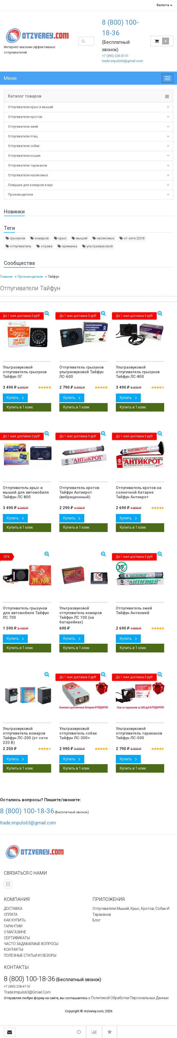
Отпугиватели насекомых (28, 175)
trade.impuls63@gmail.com (122, 61)
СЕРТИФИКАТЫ (17, 938)
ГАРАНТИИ (13, 926)
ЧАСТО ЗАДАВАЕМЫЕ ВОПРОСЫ (31, 944)
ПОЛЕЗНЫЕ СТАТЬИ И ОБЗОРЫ (30, 955)
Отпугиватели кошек (24, 156)
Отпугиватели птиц (23, 136)
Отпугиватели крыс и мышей (30, 107)
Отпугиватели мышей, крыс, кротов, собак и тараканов (130, 911)
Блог (96, 920)
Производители (20, 194)
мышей (79, 238)
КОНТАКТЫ (13, 949)
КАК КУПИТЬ (15, 920)
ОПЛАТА (10, 914)
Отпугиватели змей (23, 126)
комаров (39, 238)
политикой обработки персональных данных (130, 998)
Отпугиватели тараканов (27, 165)
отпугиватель (18, 246)
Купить (15, 398)
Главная (6, 276)
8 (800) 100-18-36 (27, 811)
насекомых (103, 238)
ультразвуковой (97, 246)
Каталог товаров (24, 96)
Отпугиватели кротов (25, 117)
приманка (67, 246)
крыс (60, 238)
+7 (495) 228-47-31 (115, 56)
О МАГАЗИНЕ (15, 932)
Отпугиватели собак (24, 146)
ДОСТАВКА (13, 908)
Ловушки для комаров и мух (30, 185)
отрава (44, 246)
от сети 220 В (132, 238)
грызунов (15, 238)
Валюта (163, 5)
